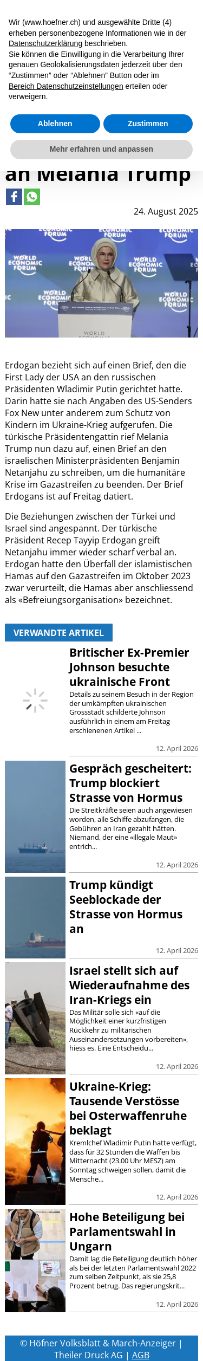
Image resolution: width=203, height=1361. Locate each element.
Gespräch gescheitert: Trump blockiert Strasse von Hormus (130, 783)
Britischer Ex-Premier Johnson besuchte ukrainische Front (129, 667)
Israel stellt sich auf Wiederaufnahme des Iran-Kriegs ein (129, 985)
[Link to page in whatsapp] (32, 197)
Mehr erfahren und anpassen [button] (101, 149)
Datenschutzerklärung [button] (45, 43)
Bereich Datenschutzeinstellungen (66, 86)
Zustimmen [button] (148, 123)
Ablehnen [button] (55, 123)
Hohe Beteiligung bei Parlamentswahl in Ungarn (127, 1231)
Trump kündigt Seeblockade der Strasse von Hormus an (125, 906)
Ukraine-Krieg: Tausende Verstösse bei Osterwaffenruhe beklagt (128, 1108)
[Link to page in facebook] (14, 197)
